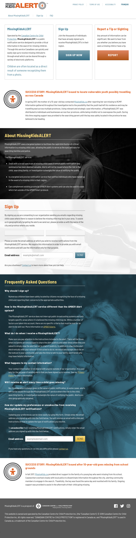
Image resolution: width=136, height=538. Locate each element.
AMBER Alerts (49, 326)
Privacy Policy (78, 4)
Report (113, 55)
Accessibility (110, 4)
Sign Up (39, 15)
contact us (63, 448)
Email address (12, 255)
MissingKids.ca (80, 101)
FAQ (51, 15)
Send (80, 254)
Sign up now (74, 55)
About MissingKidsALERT (19, 15)
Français (125, 4)
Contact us (26, 265)
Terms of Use (94, 4)
